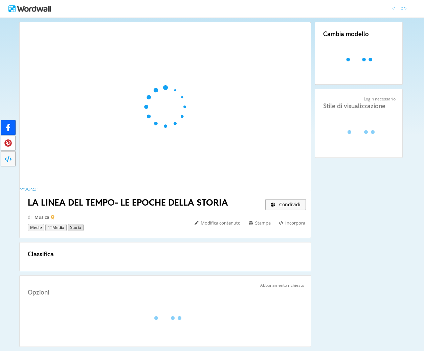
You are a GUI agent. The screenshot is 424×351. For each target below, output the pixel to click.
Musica (42, 217)
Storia (75, 227)
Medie (36, 227)
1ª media (56, 227)
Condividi (286, 204)
